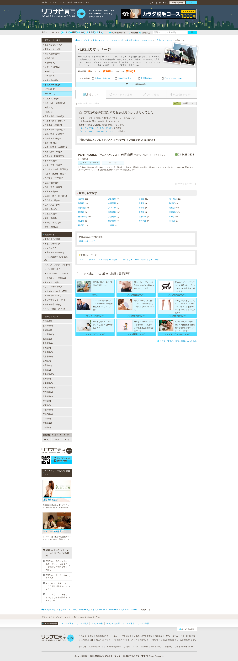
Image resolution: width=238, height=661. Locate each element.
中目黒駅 (112, 203)
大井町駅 (112, 216)
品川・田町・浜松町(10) (54, 103)
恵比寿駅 (112, 199)
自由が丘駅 (83, 216)
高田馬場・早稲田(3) (52, 125)
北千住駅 (142, 216)
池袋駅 (81, 203)
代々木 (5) (50, 76)
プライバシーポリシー (184, 647)
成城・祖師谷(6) (50, 183)
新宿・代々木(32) (51, 67)
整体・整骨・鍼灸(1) (52, 304)
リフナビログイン (131, 647)
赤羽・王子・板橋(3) (52, 187)
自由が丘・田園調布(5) (53, 156)
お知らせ (82, 647)
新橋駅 (81, 212)
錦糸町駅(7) (48, 410)
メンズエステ (49, 248)
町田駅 (81, 221)
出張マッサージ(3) (51, 49)
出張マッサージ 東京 (150, 259)
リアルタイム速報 (86, 636)
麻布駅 (141, 208)
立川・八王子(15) (51, 205)
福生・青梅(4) (50, 218)
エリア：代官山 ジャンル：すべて (96, 128)
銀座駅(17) (47, 365)
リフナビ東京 (128, 623)
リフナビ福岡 (143, 623)
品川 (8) (49, 107)
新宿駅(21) (47, 330)
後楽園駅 (173, 212)
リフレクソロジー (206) (56, 291)
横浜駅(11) (47, 423)
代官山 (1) (50, 93)
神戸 (73, 32)
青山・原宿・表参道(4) (53, 116)
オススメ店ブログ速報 (143, 636)
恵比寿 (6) (50, 62)
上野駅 (141, 212)
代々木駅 (173, 199)
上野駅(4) (47, 379)
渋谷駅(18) (47, 321)
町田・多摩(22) (50, 191)
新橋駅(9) (47, 370)
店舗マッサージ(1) (87, 241)
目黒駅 (141, 203)
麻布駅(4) (47, 361)
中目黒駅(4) (48, 343)
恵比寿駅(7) (48, 326)
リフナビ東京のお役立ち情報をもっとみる (177, 341)
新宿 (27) (49, 71)
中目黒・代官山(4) (51, 85)
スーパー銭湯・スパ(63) (54, 309)
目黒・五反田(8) (50, 98)
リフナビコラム (171, 636)
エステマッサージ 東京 (129, 259)
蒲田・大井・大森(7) (52, 165)
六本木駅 (112, 208)
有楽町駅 (112, 212)
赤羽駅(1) (47, 401)
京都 (81, 32)
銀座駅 (172, 208)
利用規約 (168, 647)
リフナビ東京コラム (118, 33)
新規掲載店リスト (103, 636)
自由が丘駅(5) (49, 387)
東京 (99, 32)
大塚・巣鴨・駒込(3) (52, 152)
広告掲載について (96, 647)
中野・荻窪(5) (50, 161)
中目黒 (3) (50, 89)
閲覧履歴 (133, 33)
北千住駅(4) (48, 396)
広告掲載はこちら (171, 640)
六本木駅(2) (48, 356)
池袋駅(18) (47, 339)
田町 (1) (49, 112)
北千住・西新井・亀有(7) (54, 174)
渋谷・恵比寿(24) (51, 54)
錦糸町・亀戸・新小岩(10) (55, 196)
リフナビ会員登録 (113, 647)
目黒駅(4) (47, 348)
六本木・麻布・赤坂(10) (54, 121)
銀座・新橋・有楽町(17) (54, 129)
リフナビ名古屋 (113, 623)
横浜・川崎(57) (50, 227)
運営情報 (144, 647)
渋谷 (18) (49, 58)
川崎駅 (111, 225)
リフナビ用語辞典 (188, 636)
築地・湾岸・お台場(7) (53, 134)
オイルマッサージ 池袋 (107, 259)
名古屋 (90, 32)
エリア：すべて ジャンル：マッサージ (98, 131)
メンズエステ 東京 (87, 259)
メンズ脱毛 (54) (52, 269)
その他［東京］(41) (52, 222)
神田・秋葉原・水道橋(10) (55, 147)
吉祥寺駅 (142, 221)
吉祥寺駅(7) (48, 414)
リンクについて (142, 640)
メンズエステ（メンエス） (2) (57, 258)
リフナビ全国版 (49, 623)
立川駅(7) (47, 418)
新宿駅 (141, 199)
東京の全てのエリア (52, 45)
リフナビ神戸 (82, 623)
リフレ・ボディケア (52, 287)
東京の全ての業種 (51, 239)
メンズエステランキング (123, 640)
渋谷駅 (81, 199)
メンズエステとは (86, 640)
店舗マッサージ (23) (54, 252)
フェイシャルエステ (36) (56, 273)
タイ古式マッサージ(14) (54, 300)
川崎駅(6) (47, 427)
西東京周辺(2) (50, 214)
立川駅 (172, 221)
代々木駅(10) (48, 334)
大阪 (65, 32)
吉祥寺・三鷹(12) (51, 200)
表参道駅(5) (48, 352)
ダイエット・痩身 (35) (55, 278)
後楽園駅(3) (48, 383)
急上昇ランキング (103, 640)
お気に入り (144, 33)
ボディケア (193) (53, 295)
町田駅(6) (47, 405)
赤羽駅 (172, 216)
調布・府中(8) (50, 209)
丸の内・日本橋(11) (52, 138)
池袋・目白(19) (50, 80)
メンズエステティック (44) (57, 265)
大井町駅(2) (48, 392)
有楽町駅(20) (48, 374)
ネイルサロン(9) (50, 282)
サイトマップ (156, 647)
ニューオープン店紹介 (122, 636)
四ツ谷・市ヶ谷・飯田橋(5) (55, 169)
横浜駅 (81, 225)
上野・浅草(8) (50, 143)
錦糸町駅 (112, 221)
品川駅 (172, 203)
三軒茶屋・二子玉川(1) (53, 178)
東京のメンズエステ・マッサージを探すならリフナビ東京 (120, 656)
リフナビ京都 (97, 623)
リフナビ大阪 (68, 623)
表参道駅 (82, 208)
